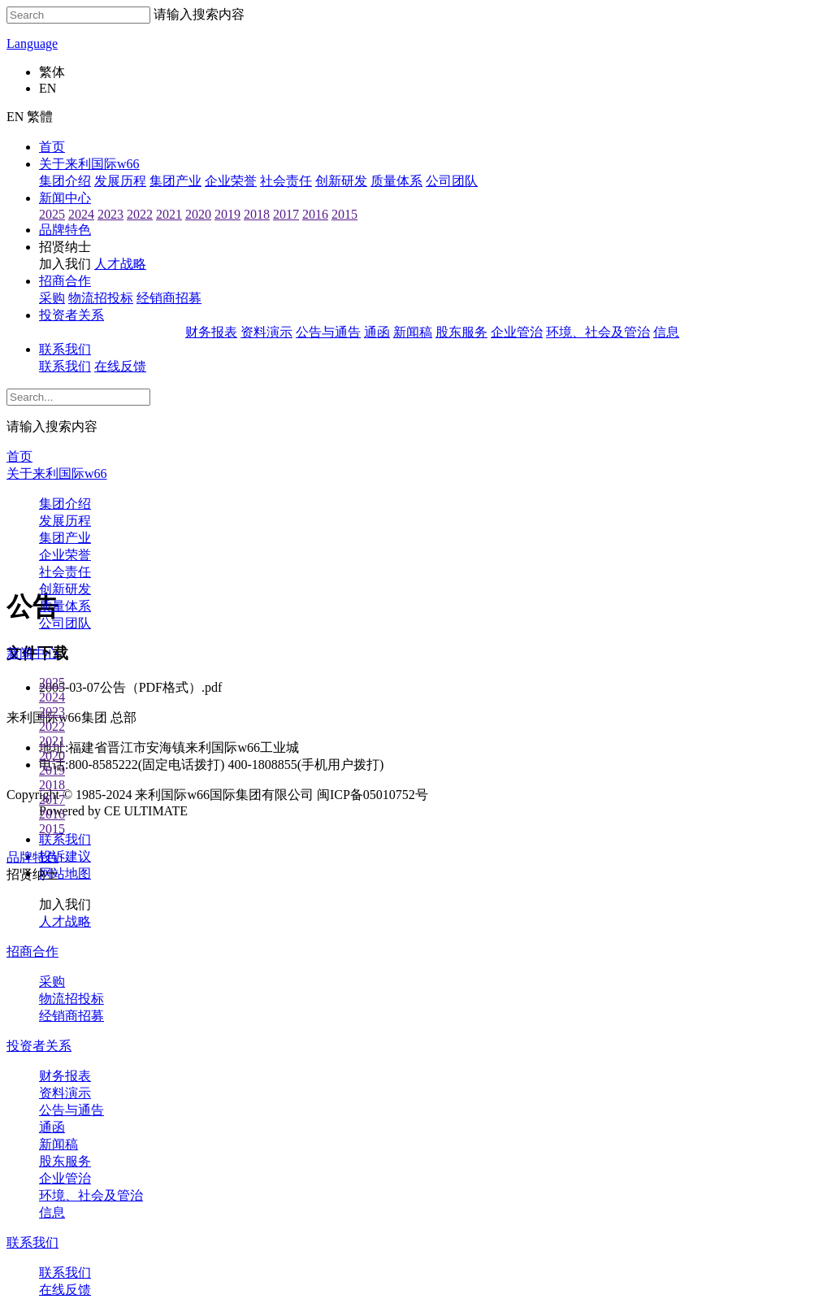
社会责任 (286, 181)
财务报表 (211, 332)
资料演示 (266, 332)
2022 (140, 214)
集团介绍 (65, 181)
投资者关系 (71, 315)
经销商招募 (169, 298)
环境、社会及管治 (598, 332)
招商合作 (65, 281)
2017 (286, 214)
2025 (52, 214)
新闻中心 (65, 198)
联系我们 (65, 349)
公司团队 (452, 181)
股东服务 (462, 332)
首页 (52, 147)
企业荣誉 (231, 181)
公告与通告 (328, 332)
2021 (169, 214)
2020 (198, 214)
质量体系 (396, 181)
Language (32, 43)
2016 (315, 214)
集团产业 (176, 181)
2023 (111, 214)
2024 (81, 214)
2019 (227, 214)
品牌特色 (65, 230)
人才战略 (120, 264)
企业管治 (517, 332)
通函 (377, 332)
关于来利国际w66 (89, 164)
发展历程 (120, 181)
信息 (666, 332)
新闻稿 (412, 332)
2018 (257, 214)
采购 (52, 298)
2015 (345, 214)
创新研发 (341, 181)
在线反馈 (120, 366)
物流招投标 (100, 298)
